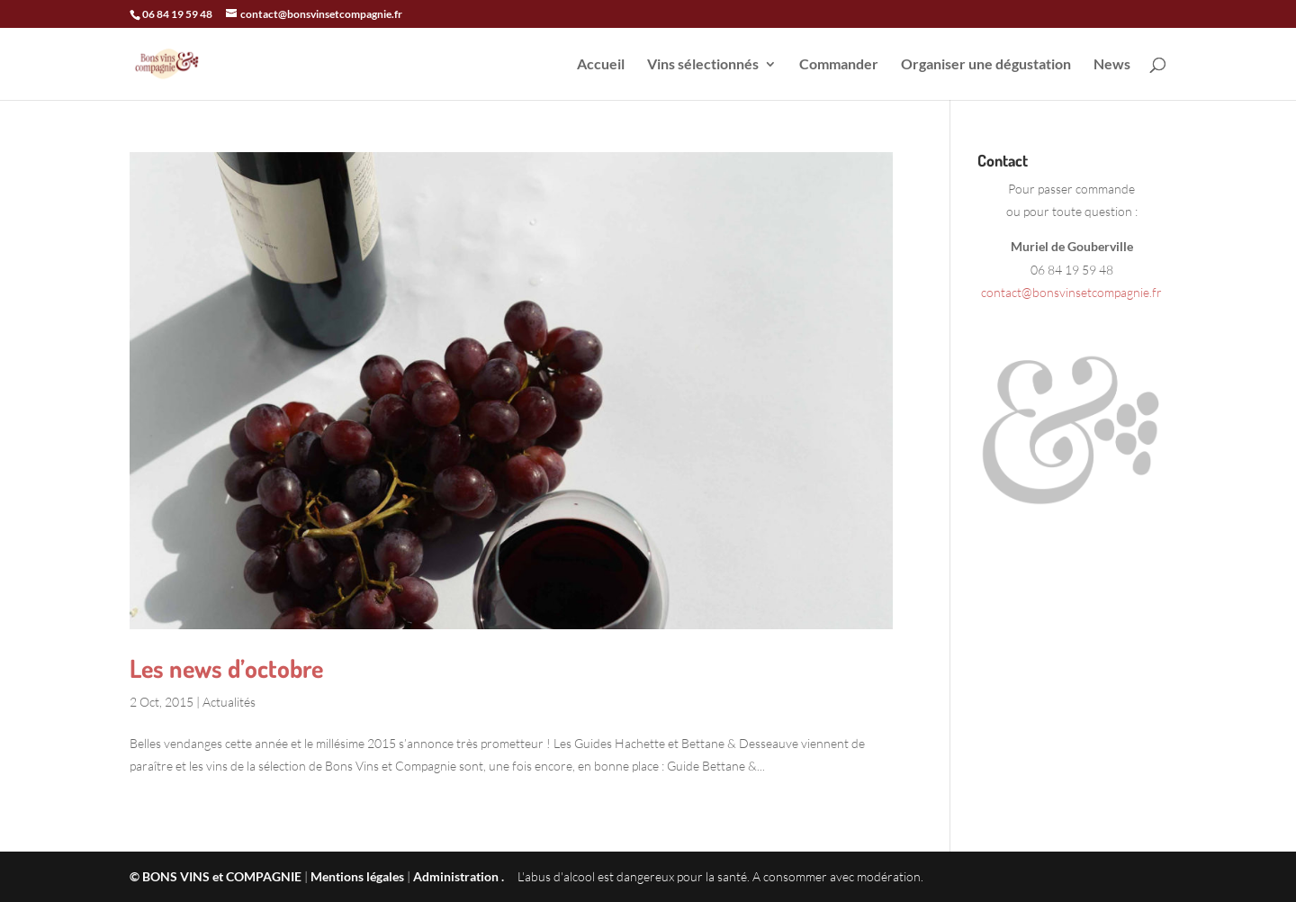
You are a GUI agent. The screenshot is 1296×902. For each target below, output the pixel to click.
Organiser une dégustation (986, 65)
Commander (838, 65)
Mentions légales (357, 876)
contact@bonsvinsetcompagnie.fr (1071, 292)
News (1112, 65)
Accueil (601, 65)
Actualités (229, 701)
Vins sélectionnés (703, 65)
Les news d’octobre (226, 668)
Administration (456, 876)
